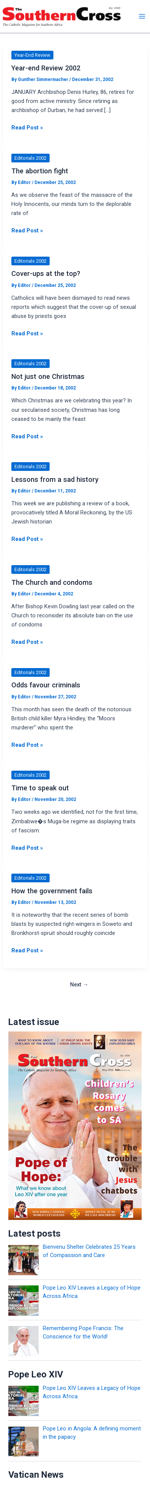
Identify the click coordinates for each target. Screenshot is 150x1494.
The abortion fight (39, 171)
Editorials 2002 (30, 158)
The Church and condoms (51, 582)
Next (79, 984)
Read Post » (27, 127)
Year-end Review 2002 (45, 68)
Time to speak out (40, 788)
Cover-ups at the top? (45, 273)
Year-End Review (32, 55)
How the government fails (51, 891)
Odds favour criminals (45, 685)
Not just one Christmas (47, 376)
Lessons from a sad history (54, 479)
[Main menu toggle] (142, 16)
